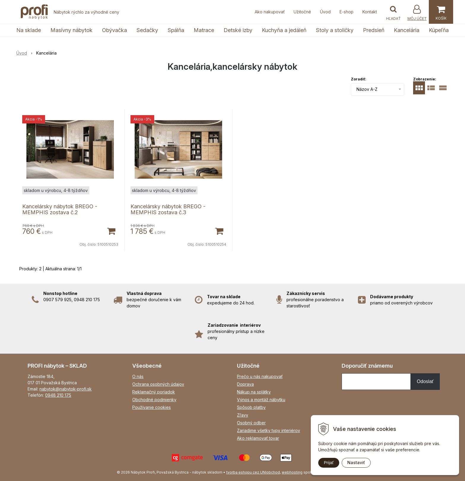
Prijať (329, 462)
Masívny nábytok (71, 30)
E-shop (346, 11)
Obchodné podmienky (154, 399)
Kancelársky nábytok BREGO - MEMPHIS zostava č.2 (59, 209)
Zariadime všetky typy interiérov (268, 430)
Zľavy (242, 414)
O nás (138, 376)
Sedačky (147, 30)
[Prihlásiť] (417, 12)
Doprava (245, 384)
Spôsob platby (251, 407)
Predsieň (373, 30)
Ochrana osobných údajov (158, 384)
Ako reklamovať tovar (258, 438)
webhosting (292, 472)
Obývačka (114, 30)
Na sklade (28, 30)
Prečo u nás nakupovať (260, 376)
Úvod (325, 11)
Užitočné (302, 11)
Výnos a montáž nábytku (261, 399)
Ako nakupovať (270, 11)
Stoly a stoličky (334, 30)
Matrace (204, 30)
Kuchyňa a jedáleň (284, 30)
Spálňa (176, 30)
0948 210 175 (58, 395)
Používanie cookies (151, 407)
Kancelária (406, 30)
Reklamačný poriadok (153, 391)
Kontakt (369, 11)
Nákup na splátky (254, 391)
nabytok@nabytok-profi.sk (65, 388)
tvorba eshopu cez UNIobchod (253, 472)
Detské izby (238, 30)
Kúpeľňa (439, 30)
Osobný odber (251, 422)
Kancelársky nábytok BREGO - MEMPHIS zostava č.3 (168, 209)
